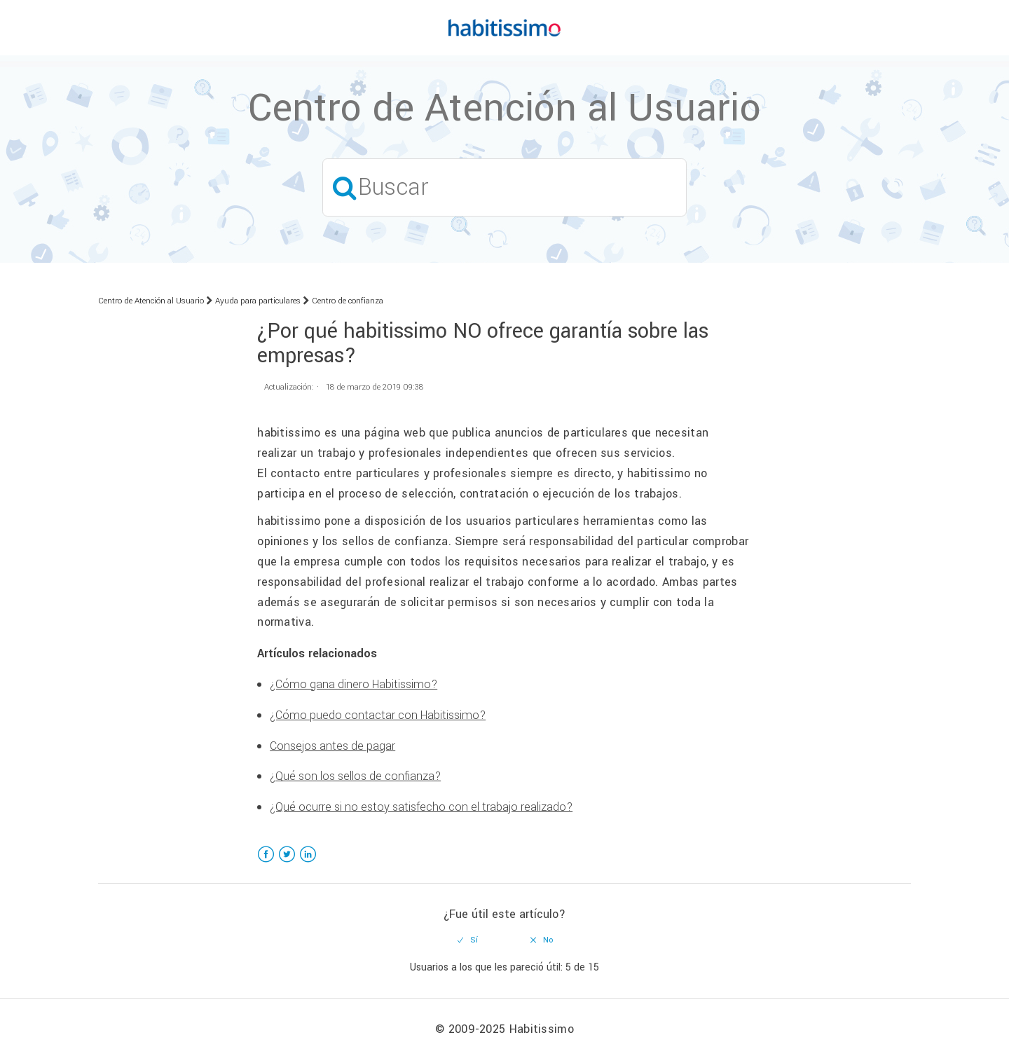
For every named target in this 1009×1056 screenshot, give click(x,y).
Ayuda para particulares (258, 301)
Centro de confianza (347, 301)
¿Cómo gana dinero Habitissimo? (353, 684)
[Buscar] (504, 187)
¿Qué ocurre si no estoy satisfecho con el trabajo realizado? (421, 807)
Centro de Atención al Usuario (151, 301)
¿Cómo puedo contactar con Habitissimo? (378, 715)
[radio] (468, 940)
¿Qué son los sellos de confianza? (355, 776)
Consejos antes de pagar (332, 746)
